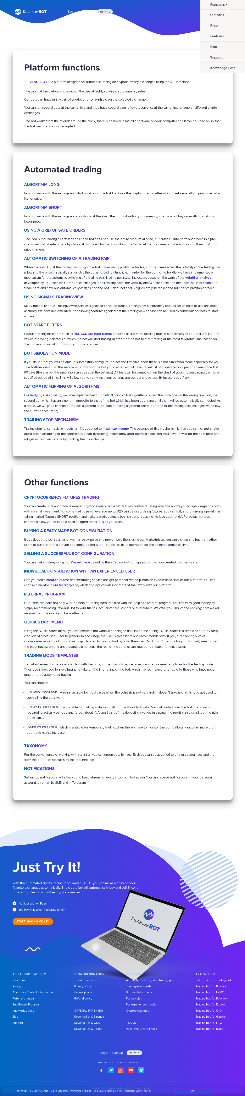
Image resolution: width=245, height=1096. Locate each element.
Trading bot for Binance (211, 986)
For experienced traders (142, 1004)
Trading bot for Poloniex (211, 998)
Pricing (17, 986)
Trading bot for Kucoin (210, 1004)
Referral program (24, 998)
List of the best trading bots (214, 980)
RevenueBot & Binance (89, 1016)
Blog (15, 1016)
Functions (19, 980)
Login (71, 11)
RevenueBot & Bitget (88, 1029)
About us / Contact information (33, 992)
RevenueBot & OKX (87, 1023)
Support (18, 1023)
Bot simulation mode (139, 992)
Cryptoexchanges (137, 1010)
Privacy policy (83, 986)
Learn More (143, 1091)
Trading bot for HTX (209, 1023)
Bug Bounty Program (26, 1004)
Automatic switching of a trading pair (150, 980)
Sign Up (88, 11)
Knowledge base (23, 1010)
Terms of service (85, 980)
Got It (193, 1091)
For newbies (134, 998)
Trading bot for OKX (209, 1010)
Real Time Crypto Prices (141, 1029)
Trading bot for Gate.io (211, 1016)
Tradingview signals (138, 986)
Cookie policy (83, 992)
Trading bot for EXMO (210, 992)
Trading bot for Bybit (209, 1029)
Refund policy (83, 998)
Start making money (32, 921)
